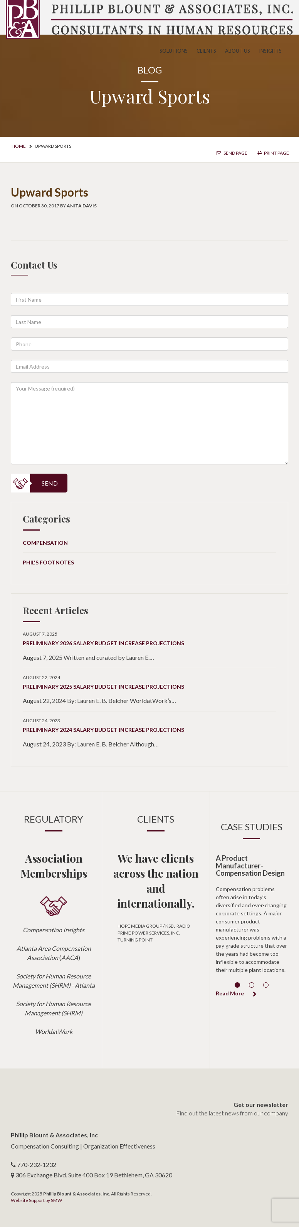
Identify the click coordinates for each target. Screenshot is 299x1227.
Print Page (273, 153)
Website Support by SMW (36, 1200)
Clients (206, 51)
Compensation (45, 542)
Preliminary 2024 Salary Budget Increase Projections (103, 729)
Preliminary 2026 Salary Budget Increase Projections (103, 643)
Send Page (232, 153)
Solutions (174, 51)
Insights (270, 51)
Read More (236, 993)
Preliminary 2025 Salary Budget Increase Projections (103, 686)
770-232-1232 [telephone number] (36, 1164)
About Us (237, 51)
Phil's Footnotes (48, 562)
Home (19, 146)
